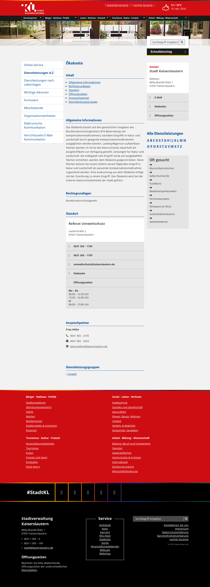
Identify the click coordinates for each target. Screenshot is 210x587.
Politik (29, 412)
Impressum (181, 528)
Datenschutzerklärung (175, 532)
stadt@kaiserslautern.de (38, 547)
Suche (105, 543)
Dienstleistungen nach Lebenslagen (39, 82)
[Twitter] (75, 492)
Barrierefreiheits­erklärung (172, 535)
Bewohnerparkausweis (163, 191)
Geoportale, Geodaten (125, 430)
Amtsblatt (105, 525)
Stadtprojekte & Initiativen (41, 425)
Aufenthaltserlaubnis (162, 214)
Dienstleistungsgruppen (83, 102)
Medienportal (34, 421)
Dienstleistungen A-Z (39, 73)
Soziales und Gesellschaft (127, 407)
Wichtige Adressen (36, 92)
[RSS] (114, 492)
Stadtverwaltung (36, 402)
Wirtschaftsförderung (125, 471)
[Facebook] (61, 492)
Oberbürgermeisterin (39, 407)
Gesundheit (119, 412)
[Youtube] (88, 492)
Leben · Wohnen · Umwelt (94, 18)
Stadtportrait (119, 402)
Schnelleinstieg (169, 51)
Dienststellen (29, 570)
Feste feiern (33, 466)
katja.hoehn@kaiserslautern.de (88, 346)
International (120, 462)
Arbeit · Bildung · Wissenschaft (168, 18)
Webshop (105, 553)
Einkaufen (32, 462)
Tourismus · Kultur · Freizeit (128, 18)
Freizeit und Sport (36, 457)
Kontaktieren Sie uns (176, 525)
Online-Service (33, 65)
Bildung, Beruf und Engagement (131, 443)
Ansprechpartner (79, 98)
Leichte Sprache (143, 5)
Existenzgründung (123, 466)
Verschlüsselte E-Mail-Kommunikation (38, 137)
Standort (74, 90)
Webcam (105, 550)
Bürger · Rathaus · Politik (60, 18)
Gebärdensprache (117, 5)
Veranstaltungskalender (40, 443)
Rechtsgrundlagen (80, 86)
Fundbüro (155, 183)
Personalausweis (159, 198)
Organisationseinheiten (39, 116)
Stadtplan (105, 539)
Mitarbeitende (33, 108)
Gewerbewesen (159, 221)
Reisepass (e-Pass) (160, 206)
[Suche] (182, 42)
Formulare (31, 100)
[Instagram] (101, 492)
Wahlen (30, 416)
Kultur (29, 453)
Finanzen (31, 430)
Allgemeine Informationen (85, 82)
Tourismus (32, 448)
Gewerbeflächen (122, 453)
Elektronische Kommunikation (35, 125)
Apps (105, 528)
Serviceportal (32, 18)
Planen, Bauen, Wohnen (126, 416)
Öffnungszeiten (78, 94)
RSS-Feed (104, 535)
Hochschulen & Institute (126, 457)
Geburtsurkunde (159, 176)
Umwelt (72, 374)
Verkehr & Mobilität (123, 425)
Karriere (105, 532)
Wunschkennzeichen (162, 168)
